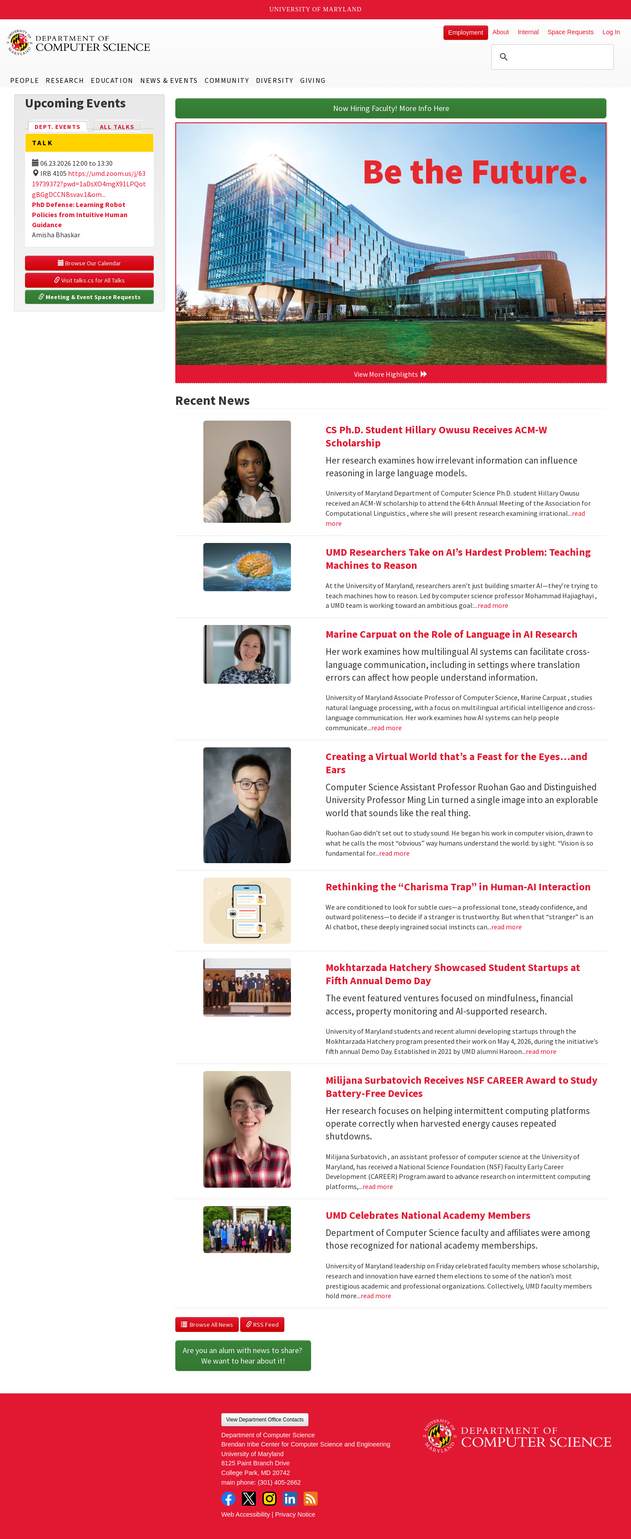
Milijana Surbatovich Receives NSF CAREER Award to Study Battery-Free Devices (462, 1086)
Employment (465, 32)
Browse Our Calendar (89, 263)
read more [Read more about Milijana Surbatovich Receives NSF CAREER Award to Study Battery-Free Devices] (377, 1186)
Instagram (269, 1499)
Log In (611, 32)
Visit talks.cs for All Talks (89, 280)
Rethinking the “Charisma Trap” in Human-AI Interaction (458, 886)
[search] (551, 57)
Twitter (249, 1499)
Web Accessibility (245, 1514)
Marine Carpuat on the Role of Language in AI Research (452, 634)
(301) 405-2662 (279, 1482)
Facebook (228, 1499)
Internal (528, 32)
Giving (313, 80)
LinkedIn (290, 1499)
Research (65, 80)
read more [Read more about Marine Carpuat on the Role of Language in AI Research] (386, 727)
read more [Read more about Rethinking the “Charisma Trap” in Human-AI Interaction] (506, 926)
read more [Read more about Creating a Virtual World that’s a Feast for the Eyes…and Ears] (394, 853)
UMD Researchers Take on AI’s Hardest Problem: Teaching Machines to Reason (458, 558)
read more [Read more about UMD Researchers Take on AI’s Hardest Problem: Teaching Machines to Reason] (493, 605)
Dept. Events (61, 126)
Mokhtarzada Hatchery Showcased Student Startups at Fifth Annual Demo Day (453, 974)
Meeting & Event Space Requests (89, 297)
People (24, 80)
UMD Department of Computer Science (79, 42)
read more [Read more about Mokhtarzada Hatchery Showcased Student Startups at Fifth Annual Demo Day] (541, 1051)
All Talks (117, 127)
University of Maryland (315, 9)
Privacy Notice (295, 1514)
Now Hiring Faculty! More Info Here (391, 108)
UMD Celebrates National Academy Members (428, 1215)
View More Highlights (391, 374)
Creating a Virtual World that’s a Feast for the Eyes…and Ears (457, 763)
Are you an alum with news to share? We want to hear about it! (243, 1355)
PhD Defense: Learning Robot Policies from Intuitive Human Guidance (80, 214)
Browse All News (207, 1324)
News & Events (169, 80)
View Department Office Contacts (265, 1420)
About (501, 32)
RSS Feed (262, 1324)
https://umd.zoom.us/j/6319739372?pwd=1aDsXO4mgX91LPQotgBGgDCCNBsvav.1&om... (89, 184)
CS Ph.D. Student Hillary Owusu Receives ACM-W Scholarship (436, 436)
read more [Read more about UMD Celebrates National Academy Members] (376, 1295)
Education (112, 80)
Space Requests (570, 32)
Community (227, 80)
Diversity (275, 80)
